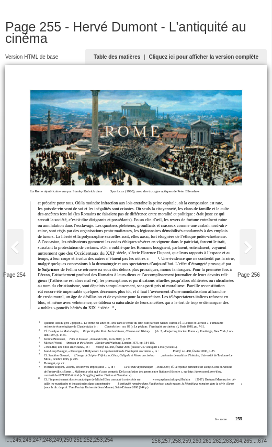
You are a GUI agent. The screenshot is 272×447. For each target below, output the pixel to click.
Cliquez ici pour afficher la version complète (204, 57)
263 (227, 441)
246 (26, 440)
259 (187, 441)
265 (248, 441)
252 (88, 440)
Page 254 (14, 275)
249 (57, 440)
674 (262, 441)
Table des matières (117, 57)
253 (98, 440)
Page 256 (248, 275)
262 (217, 441)
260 (196, 441)
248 (47, 440)
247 (37, 440)
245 (17, 440)
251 (78, 440)
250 (67, 440)
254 (108, 440)
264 (237, 441)
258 (176, 441)
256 (156, 441)
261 (207, 441)
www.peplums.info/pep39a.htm (171, 379)
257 (166, 441)
